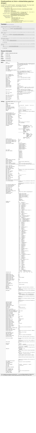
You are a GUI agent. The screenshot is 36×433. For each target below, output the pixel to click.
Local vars (5, 38)
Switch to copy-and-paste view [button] (10, 25)
